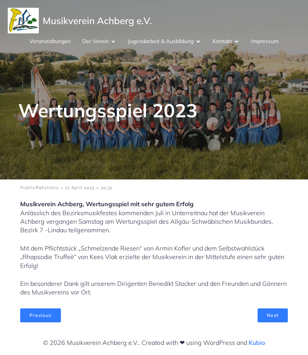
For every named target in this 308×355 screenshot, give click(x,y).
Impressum (265, 41)
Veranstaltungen (50, 41)
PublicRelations (39, 187)
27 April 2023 (79, 187)
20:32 (106, 187)
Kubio (257, 342)
